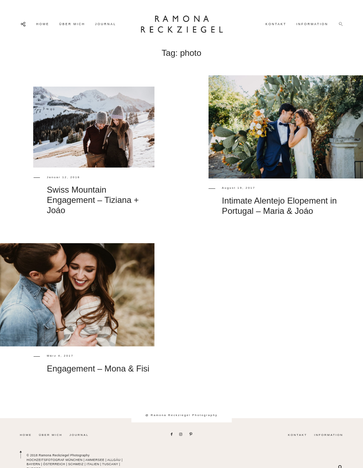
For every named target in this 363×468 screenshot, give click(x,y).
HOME (42, 24)
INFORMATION (312, 24)
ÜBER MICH (72, 24)
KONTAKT (276, 24)
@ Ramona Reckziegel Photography (181, 415)
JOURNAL (105, 24)
